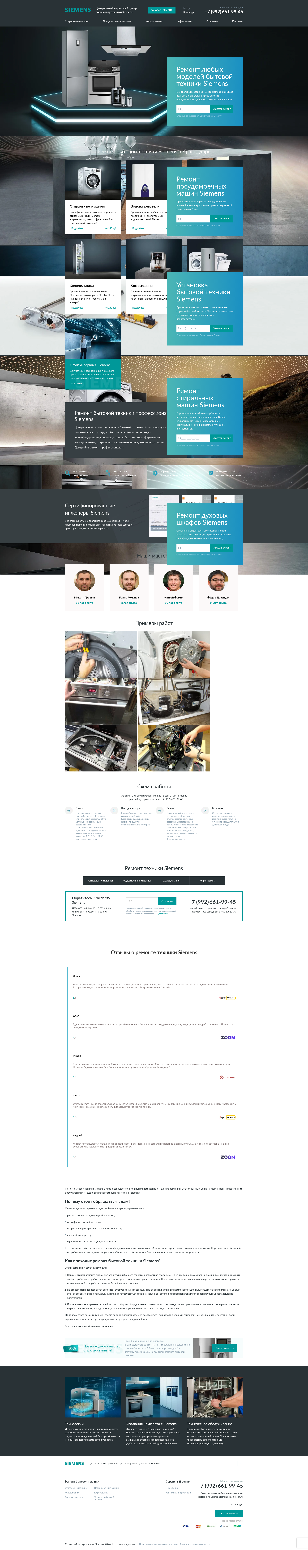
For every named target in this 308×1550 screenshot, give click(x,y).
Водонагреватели (74, 1497)
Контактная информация (178, 1493)
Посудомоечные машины (117, 21)
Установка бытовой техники (104, 1498)
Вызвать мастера (224, 1347)
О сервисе (212, 21)
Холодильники (154, 21)
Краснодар (189, 12)
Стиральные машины (77, 21)
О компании (172, 1488)
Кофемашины (184, 21)
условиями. (163, 914)
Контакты (237, 21)
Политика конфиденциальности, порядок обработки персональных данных (174, 1544)
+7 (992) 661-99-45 (172, 799)
